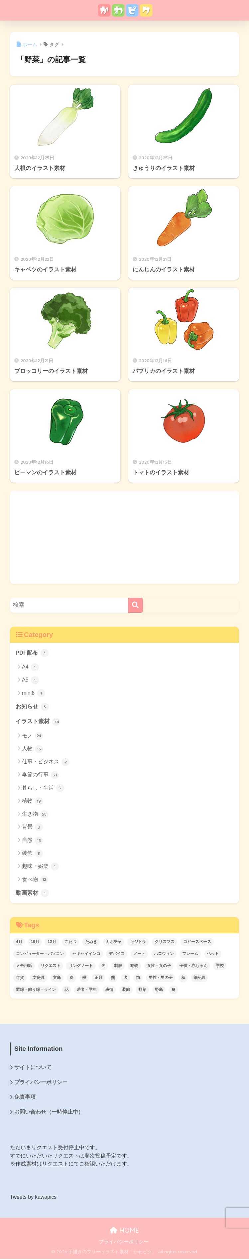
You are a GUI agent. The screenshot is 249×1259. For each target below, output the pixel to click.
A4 (30, 667)
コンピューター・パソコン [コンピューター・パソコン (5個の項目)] (40, 954)
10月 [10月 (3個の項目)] (35, 942)
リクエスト (55, 1165)
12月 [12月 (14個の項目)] (52, 942)
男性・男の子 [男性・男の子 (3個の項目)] (161, 978)
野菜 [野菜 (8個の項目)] (142, 990)
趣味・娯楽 (40, 867)
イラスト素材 (38, 722)
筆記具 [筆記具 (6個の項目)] (199, 978)
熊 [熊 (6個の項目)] (113, 978)
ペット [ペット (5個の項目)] (213, 954)
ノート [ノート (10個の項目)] (139, 954)
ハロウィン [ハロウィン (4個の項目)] (164, 954)
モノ (32, 736)
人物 (32, 749)
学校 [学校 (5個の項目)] (220, 966)
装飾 (32, 854)
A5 (30, 680)
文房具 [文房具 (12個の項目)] (39, 978)
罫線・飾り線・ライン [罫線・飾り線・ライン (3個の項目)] (36, 990)
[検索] (135, 605)
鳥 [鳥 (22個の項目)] (174, 990)
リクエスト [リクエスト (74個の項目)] (51, 966)
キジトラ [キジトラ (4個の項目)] (138, 942)
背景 (32, 828)
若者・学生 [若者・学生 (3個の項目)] (87, 990)
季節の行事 (40, 775)
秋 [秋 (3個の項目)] (183, 978)
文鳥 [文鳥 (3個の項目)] (57, 978)
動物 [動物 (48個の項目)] (134, 966)
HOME (124, 1231)
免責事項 (25, 1098)
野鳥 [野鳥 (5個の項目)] (159, 990)
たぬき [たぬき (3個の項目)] (91, 942)
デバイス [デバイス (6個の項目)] (117, 954)
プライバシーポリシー (40, 1083)
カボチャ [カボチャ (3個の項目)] (114, 942)
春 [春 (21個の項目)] (71, 978)
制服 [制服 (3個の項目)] (118, 966)
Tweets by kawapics (33, 1197)
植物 (32, 802)
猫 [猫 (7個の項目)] (138, 978)
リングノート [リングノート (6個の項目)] (81, 966)
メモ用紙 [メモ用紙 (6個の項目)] (24, 966)
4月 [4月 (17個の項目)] (19, 942)
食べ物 (35, 880)
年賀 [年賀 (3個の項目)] (20, 978)
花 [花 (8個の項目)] (66, 990)
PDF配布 (32, 653)
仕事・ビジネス (45, 762)
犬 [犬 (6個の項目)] (126, 978)
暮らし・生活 (43, 788)
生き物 (35, 815)
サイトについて (33, 1068)
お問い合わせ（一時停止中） (48, 1113)
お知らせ (32, 707)
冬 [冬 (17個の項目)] (103, 966)
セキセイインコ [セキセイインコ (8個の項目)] (86, 954)
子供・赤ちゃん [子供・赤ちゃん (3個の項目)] (193, 966)
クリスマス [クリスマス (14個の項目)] (165, 942)
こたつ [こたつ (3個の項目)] (70, 942)
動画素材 (32, 893)
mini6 (33, 694)
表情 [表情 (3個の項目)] (109, 990)
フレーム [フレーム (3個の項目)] (190, 954)
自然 (32, 841)
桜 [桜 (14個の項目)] (84, 978)
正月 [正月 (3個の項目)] (98, 978)
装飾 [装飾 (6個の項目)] (126, 990)
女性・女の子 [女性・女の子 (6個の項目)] (159, 966)
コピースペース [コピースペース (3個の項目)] (197, 942)
